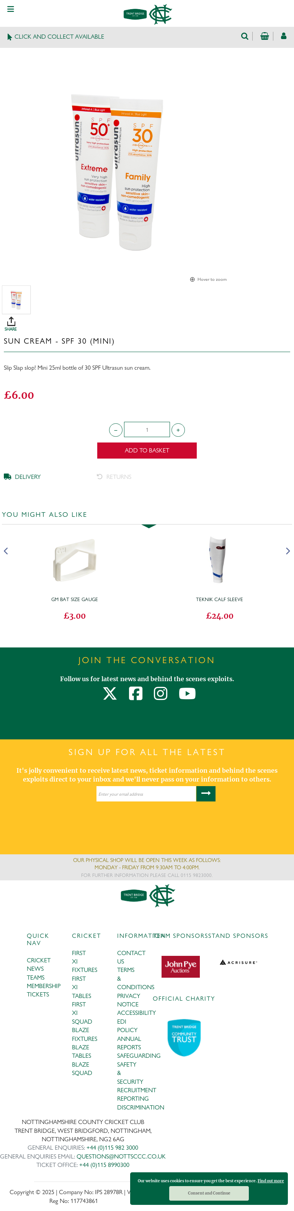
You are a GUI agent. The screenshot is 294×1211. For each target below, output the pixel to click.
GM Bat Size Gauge (74, 599)
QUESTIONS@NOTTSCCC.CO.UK (121, 1156)
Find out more (271, 1180)
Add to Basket (147, 450)
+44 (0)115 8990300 (104, 1164)
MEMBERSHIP (43, 986)
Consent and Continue (209, 1193)
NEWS (35, 968)
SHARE (149, 321)
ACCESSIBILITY (136, 1012)
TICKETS (38, 994)
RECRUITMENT (136, 1090)
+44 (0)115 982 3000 (112, 1147)
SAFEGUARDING (139, 1055)
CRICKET (39, 960)
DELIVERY (22, 476)
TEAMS (35, 977)
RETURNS (114, 476)
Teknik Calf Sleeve (219, 599)
